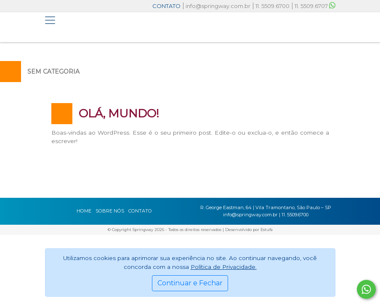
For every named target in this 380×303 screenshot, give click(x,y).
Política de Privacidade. (224, 266)
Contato (140, 211)
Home (84, 211)
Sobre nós (110, 211)
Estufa (266, 229)
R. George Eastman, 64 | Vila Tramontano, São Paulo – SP (265, 207)
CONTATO (166, 6)
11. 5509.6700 (272, 6)
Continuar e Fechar (190, 283)
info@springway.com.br (218, 6)
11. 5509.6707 (315, 6)
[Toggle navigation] (50, 20)
